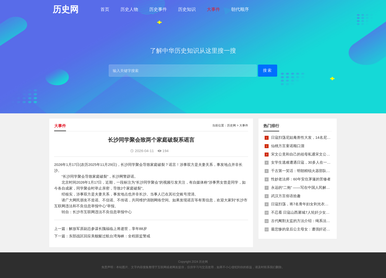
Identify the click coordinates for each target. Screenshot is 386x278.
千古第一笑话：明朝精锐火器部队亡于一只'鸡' (308, 171)
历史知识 (187, 9)
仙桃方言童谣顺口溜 (287, 146)
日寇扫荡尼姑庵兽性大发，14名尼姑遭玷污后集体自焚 (315, 137)
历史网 (231, 125)
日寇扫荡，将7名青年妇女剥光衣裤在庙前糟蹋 (309, 204)
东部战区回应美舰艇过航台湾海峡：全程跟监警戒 (109, 236)
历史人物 (129, 9)
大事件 (213, 9)
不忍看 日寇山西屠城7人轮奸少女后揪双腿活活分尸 (313, 212)
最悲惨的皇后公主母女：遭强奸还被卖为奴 (306, 229)
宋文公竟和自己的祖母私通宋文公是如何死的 (308, 154)
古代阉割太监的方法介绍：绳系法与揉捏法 (306, 221)
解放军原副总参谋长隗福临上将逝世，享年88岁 (108, 228)
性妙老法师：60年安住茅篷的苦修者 (301, 179)
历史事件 (158, 9)
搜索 (267, 70)
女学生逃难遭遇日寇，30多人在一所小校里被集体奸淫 (315, 162)
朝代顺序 (240, 9)
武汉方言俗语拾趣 (286, 196)
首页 (104, 9)
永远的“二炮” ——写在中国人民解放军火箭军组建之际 (315, 187)
